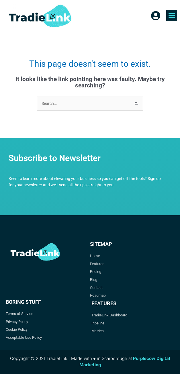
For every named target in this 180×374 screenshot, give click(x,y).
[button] (171, 15)
